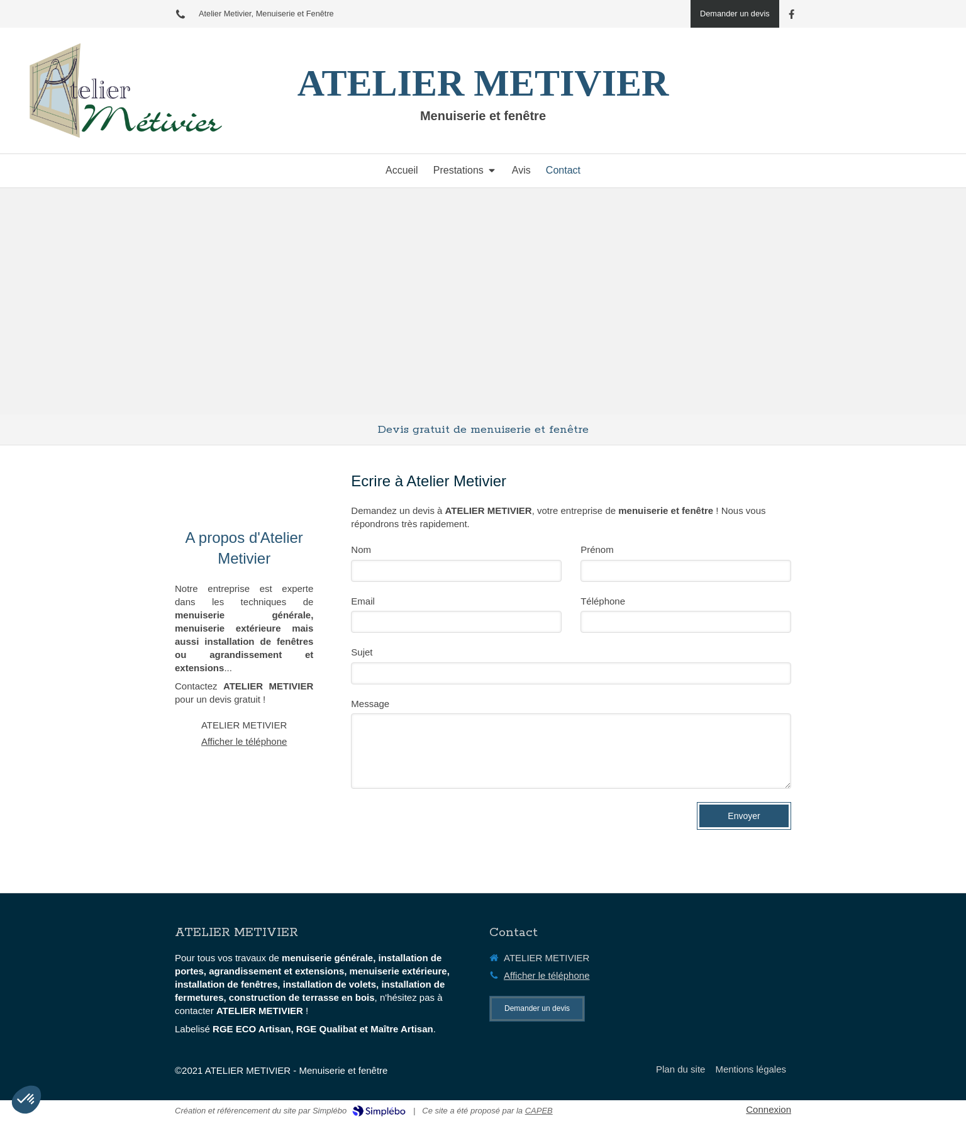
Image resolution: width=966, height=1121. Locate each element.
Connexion (768, 1109)
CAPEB (539, 1110)
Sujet (361, 652)
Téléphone (602, 601)
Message (370, 703)
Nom (361, 549)
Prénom (597, 549)
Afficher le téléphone (244, 741)
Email (363, 601)
